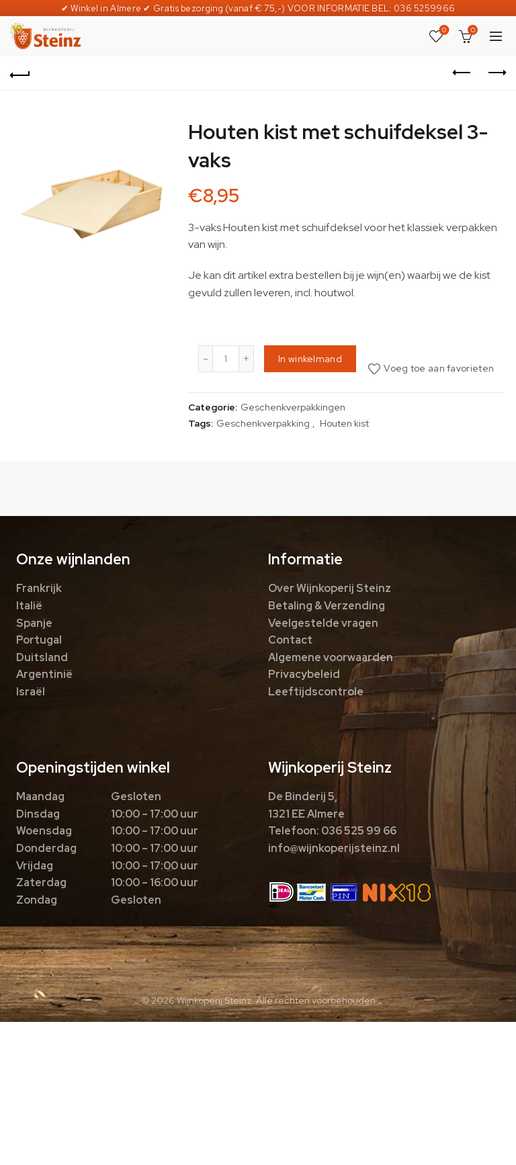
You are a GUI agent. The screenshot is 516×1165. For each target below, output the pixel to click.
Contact (290, 640)
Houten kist (344, 423)
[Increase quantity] (246, 358)
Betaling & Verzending (326, 606)
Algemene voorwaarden (330, 657)
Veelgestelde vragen (323, 623)
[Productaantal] (225, 358)
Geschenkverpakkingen (293, 407)
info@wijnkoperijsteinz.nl (334, 848)
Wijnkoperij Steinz (214, 1000)
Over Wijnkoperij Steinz (329, 588)
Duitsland (42, 657)
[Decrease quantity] (205, 358)
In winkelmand (310, 359)
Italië (29, 606)
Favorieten (443, 30)
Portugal (39, 640)
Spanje (34, 623)
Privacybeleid (304, 674)
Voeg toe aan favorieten (439, 368)
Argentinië (44, 674)
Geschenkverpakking (263, 423)
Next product (496, 72)
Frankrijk (39, 588)
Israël (30, 692)
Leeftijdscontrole (315, 692)
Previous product (462, 72)
